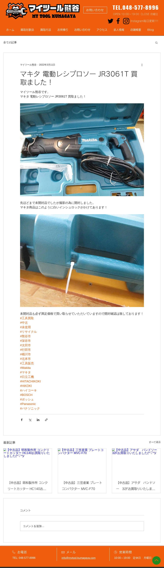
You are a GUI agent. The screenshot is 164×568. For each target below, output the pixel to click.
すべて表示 (155, 442)
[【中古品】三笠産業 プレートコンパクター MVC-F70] (82, 462)
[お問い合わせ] (95, 10)
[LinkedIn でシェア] (38, 419)
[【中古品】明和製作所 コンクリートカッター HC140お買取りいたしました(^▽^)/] (28, 462)
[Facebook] (118, 21)
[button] (156, 42)
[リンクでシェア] (46, 419)
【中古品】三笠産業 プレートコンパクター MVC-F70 (82, 485)
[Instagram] (126, 21)
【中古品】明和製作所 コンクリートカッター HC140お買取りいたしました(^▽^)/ (28, 486)
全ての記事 (10, 42)
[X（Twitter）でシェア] (29, 419)
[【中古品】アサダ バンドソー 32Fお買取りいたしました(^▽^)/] (136, 462)
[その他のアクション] (142, 65)
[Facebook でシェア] (21, 419)
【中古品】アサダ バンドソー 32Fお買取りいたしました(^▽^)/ (135, 486)
